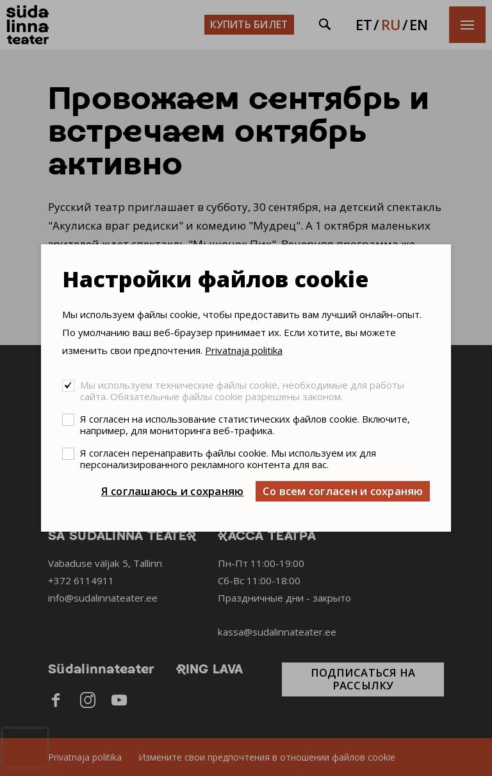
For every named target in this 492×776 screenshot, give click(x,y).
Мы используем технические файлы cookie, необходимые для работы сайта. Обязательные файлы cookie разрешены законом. (242, 390)
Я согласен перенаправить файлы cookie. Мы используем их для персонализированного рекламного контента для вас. (228, 458)
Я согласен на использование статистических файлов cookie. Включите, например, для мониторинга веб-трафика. (245, 424)
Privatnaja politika (244, 350)
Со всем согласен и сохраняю (343, 491)
